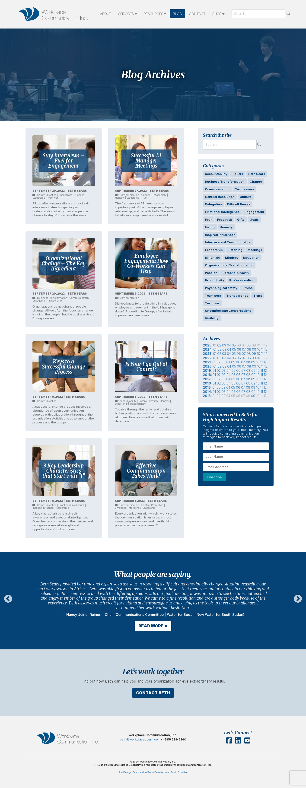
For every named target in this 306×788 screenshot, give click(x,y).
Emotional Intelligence (71, 505)
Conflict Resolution (152, 505)
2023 (207, 354)
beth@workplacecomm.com (140, 751)
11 (262, 349)
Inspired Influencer (43, 507)
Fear (208, 219)
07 (244, 349)
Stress (247, 288)
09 (254, 349)
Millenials (212, 257)
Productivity (214, 280)
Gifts (241, 219)
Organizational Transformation (229, 265)
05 (234, 345)
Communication (47, 195)
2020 (207, 366)
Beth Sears (77, 190)
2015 (207, 387)
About (105, 14)
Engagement (66, 195)
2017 (207, 379)
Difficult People (238, 204)
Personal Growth (236, 273)
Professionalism (242, 280)
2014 (207, 392)
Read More (150, 625)
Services (126, 14)
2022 (207, 358)
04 (229, 345)
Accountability (128, 401)
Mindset (231, 257)
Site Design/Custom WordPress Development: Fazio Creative (153, 772)
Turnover (212, 303)
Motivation (251, 257)
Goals (254, 219)
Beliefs (238, 174)
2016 (207, 383)
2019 (207, 370)
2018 (207, 375)
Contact (197, 14)
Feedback (224, 219)
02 (219, 345)
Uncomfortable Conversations (228, 310)
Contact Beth (153, 691)
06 (239, 349)
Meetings (255, 250)
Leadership (38, 197)
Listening (235, 250)
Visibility (212, 318)
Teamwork (53, 197)
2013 (207, 396)
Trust (144, 197)
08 (249, 349)
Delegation (213, 204)
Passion (211, 273)
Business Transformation (52, 297)
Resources (153, 14)
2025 (207, 345)
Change (256, 181)
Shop (216, 14)
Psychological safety (221, 288)
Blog (177, 14)
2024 (207, 349)
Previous (8, 599)
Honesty (80, 195)
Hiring (210, 227)
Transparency (138, 403)
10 (258, 349)
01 (214, 345)
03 (224, 345)
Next (298, 599)
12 (266, 349)
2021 (207, 362)
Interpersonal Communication (228, 242)
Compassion (244, 189)
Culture (145, 195)
